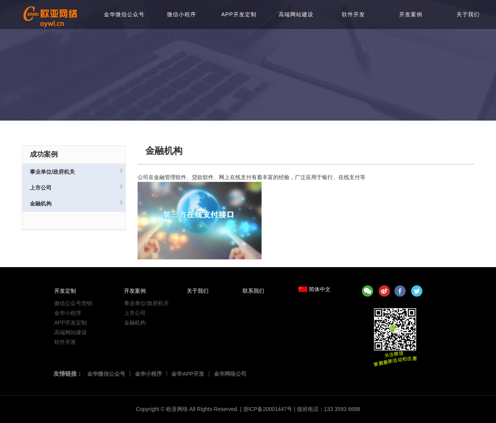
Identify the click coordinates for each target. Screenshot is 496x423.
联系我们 (253, 291)
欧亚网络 (177, 409)
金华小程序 (67, 313)
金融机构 (76, 203)
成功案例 (44, 154)
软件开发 (353, 14)
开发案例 (410, 14)
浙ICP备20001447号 (268, 409)
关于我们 (468, 14)
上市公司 (76, 187)
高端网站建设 (296, 14)
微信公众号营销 (73, 303)
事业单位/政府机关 (76, 171)
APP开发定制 (239, 14)
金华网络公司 (230, 373)
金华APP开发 (188, 373)
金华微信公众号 (124, 14)
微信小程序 (181, 14)
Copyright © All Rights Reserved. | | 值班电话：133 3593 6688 (248, 409)
